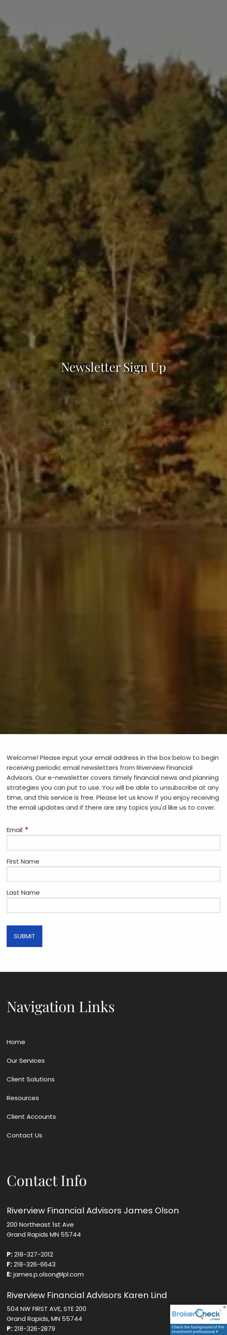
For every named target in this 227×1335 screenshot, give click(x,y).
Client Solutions (31, 1079)
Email (46, 829)
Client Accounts (31, 1116)
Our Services (26, 1060)
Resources (23, 1097)
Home (16, 1041)
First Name (23, 861)
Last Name (23, 892)
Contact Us (24, 1135)
